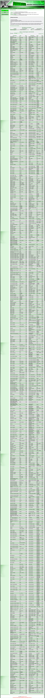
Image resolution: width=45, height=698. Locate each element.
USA (31, 29)
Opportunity (18, 8)
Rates (12, 8)
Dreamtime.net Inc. (24, 696)
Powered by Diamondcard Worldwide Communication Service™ (22, 697)
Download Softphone (5, 14)
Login (5, 12)
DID (11, 15)
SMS (11, 13)
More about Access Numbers (14, 25)
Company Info (27, 8)
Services (7, 8)
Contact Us (35, 8)
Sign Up (5, 10)
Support (42, 8)
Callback (11, 12)
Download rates (41, 33)
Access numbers (13, 14)
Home (2, 8)
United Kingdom (13, 29)
